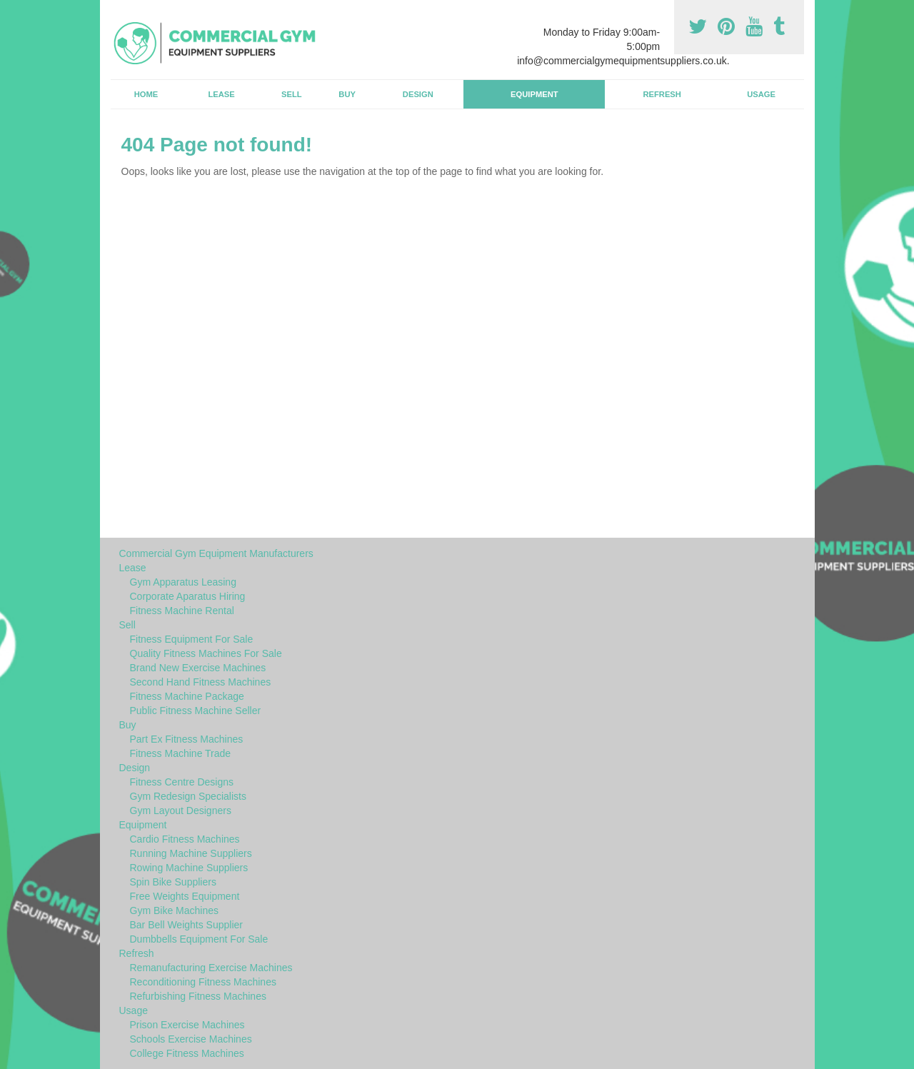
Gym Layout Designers (180, 810)
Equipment (534, 94)
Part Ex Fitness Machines (186, 739)
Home (146, 94)
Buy (347, 94)
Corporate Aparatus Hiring (188, 596)
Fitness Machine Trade (180, 753)
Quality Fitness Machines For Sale (206, 653)
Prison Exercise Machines (187, 1024)
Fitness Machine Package (187, 696)
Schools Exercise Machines (191, 1039)
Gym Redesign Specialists (188, 796)
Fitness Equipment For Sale (191, 639)
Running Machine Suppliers (191, 853)
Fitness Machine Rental (182, 610)
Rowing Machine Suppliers (189, 867)
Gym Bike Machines (174, 910)
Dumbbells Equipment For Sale (199, 939)
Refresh (662, 94)
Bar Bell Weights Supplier (186, 924)
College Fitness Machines (187, 1053)
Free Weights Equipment (185, 896)
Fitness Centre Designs (182, 782)
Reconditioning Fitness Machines (203, 982)
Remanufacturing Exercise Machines (211, 967)
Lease (221, 94)
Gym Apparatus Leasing (183, 582)
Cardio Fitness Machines (185, 839)
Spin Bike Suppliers (173, 882)
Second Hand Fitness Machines (200, 682)
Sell (291, 94)
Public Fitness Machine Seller (195, 710)
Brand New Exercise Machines (198, 667)
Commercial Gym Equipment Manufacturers (216, 553)
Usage (761, 94)
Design (418, 94)
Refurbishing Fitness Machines (198, 996)
